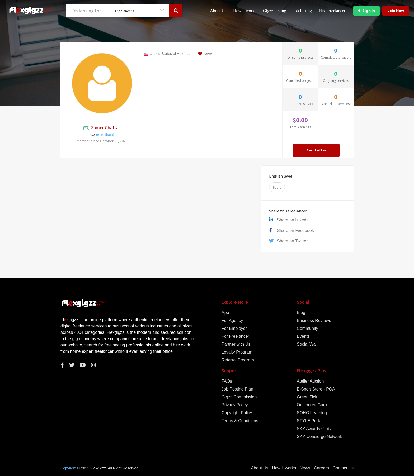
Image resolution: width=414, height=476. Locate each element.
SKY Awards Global (315, 429)
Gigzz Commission (239, 397)
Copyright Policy (237, 413)
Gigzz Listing (274, 10)
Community (307, 328)
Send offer (316, 150)
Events (303, 336)
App (225, 313)
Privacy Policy (235, 405)
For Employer (234, 328)
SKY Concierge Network (319, 437)
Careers (321, 468)
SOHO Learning (312, 413)
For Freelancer (235, 336)
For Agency (232, 320)
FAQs (227, 381)
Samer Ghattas (106, 128)
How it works (244, 10)
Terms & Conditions (240, 421)
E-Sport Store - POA (316, 389)
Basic (277, 187)
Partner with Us (236, 344)
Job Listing (302, 10)
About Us (218, 10)
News (305, 468)
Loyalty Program (237, 352)
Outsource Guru (312, 405)
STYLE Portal (309, 421)
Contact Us (343, 468)
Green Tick (307, 397)
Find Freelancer (332, 10)
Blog (301, 313)
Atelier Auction (310, 381)
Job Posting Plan (237, 389)
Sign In (366, 10)
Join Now (395, 10)
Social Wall (307, 344)
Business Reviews (314, 320)
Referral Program (238, 360)
